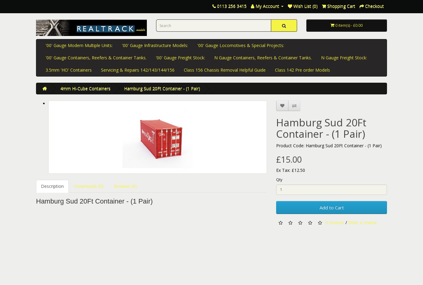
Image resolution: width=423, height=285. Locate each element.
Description (52, 186)
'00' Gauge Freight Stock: (180, 58)
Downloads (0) (88, 186)
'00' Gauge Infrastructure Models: (155, 45)
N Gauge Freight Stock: (344, 58)
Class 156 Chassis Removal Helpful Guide (225, 70)
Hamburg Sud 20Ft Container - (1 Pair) (162, 88)
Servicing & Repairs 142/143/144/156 (138, 70)
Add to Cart (332, 207)
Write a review (362, 222)
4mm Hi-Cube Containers (85, 88)
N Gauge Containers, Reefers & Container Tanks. (263, 58)
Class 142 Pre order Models (302, 70)
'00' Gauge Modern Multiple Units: (79, 45)
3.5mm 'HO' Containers (69, 70)
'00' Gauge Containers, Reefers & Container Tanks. (96, 58)
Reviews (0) (125, 186)
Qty (279, 179)
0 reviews (334, 222)
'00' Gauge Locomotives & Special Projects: (240, 45)
